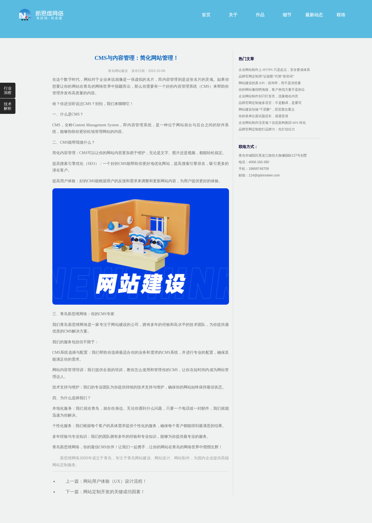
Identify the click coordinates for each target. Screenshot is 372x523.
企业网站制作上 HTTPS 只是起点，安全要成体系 (274, 70)
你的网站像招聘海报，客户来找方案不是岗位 (272, 90)
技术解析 (8, 106)
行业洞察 (8, 90)
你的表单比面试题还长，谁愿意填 (263, 116)
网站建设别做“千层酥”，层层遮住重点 (267, 109)
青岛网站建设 (118, 71)
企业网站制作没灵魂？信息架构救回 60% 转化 (272, 123)
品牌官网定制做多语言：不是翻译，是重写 (270, 103)
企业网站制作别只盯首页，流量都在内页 (268, 96)
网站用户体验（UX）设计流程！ (115, 481)
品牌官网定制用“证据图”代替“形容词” (266, 76)
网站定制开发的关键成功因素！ (114, 491)
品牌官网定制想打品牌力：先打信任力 (267, 129)
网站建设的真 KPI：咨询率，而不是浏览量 (270, 83)
